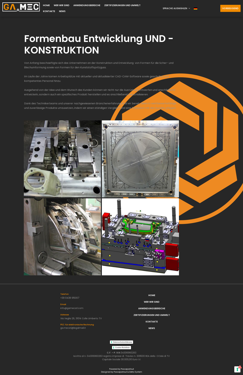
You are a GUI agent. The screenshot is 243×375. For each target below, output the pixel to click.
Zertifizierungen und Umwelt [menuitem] (122, 5)
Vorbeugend (230, 8)
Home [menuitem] (46, 5)
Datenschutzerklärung (122, 342)
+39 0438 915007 (69, 297)
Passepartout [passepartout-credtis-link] (127, 369)
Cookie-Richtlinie (122, 347)
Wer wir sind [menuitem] (61, 5)
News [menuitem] (62, 11)
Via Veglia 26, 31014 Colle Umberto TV (81, 318)
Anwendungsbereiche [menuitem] (86, 5)
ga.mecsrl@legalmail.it (73, 328)
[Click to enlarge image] (62, 159)
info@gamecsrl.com (71, 308)
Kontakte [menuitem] (49, 11)
